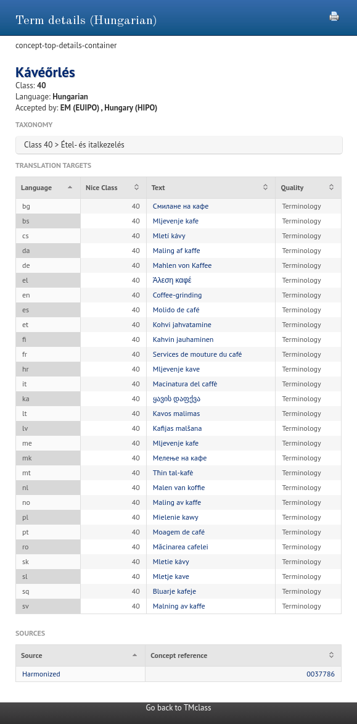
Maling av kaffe (177, 502)
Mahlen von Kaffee (182, 265)
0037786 (320, 673)
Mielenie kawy (176, 517)
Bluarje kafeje (174, 591)
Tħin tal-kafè (173, 472)
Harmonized (41, 673)
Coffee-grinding (177, 294)
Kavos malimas (176, 413)
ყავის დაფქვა (176, 398)
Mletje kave (171, 576)
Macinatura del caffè (185, 383)
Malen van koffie (179, 487)
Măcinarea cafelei (180, 546)
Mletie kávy (171, 561)
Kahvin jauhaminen (183, 339)
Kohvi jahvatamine (182, 324)
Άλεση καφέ (172, 280)
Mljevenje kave (176, 368)
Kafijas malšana (177, 428)
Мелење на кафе (180, 457)
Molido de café (176, 309)
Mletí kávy (169, 235)
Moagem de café (179, 531)
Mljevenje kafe (176, 220)
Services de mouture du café (197, 354)
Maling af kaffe (176, 250)
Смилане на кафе (181, 205)
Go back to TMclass (178, 707)
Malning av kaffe (179, 605)
